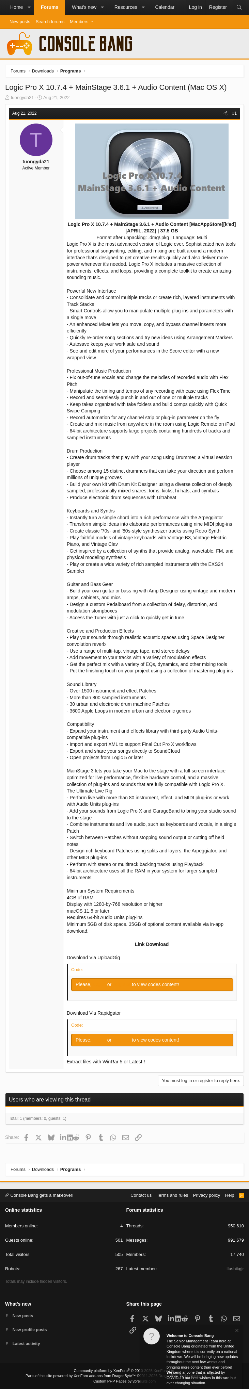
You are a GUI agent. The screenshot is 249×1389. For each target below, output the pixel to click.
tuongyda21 (22, 97)
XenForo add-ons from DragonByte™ (105, 1376)
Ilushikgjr (235, 1268)
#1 (234, 113)
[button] (29, 7)
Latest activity (27, 1343)
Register (122, 984)
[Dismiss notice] (236, 1332)
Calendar (164, 7)
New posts (20, 21)
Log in (100, 984)
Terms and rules (172, 1194)
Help (229, 1194)
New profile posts (31, 1328)
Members (79, 21)
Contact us (141, 1194)
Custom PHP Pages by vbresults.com (124, 1381)
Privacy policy (206, 1194)
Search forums (50, 21)
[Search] (239, 7)
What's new (84, 7)
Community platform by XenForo (124, 1371)
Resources (125, 7)
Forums (49, 7)
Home (16, 7)
